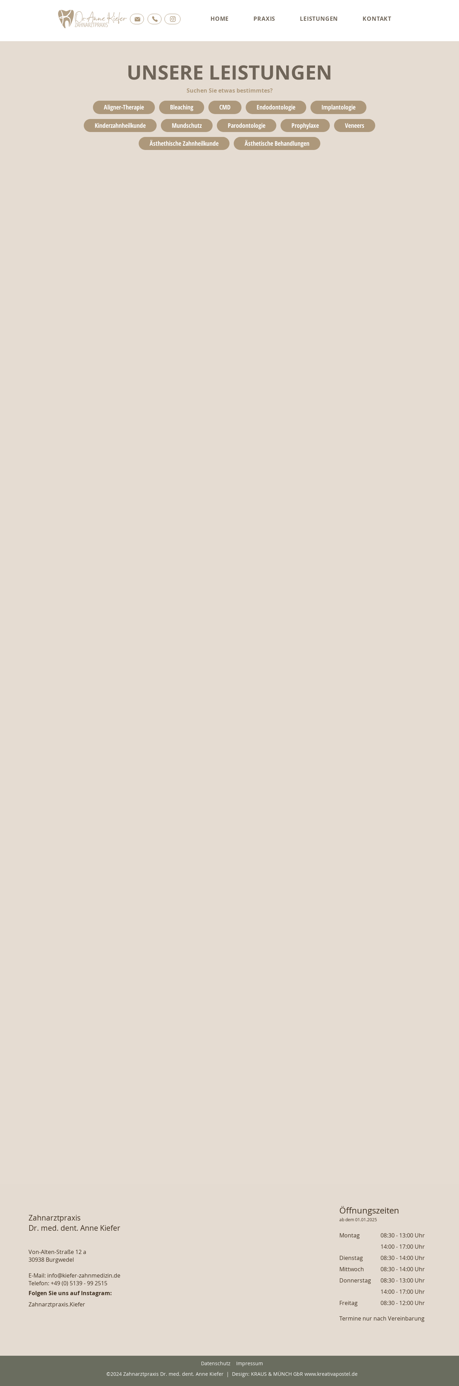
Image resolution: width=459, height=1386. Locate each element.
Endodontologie (275, 106)
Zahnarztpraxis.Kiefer (57, 1304)
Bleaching (181, 106)
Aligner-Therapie (123, 106)
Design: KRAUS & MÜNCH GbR (267, 1374)
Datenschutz (216, 1363)
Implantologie (338, 106)
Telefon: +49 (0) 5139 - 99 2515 (68, 1283)
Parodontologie (246, 125)
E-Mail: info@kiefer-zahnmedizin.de (74, 1275)
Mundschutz (186, 125)
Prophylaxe (305, 125)
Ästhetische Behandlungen (276, 143)
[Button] (137, 19)
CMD (225, 106)
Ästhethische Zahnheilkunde (184, 143)
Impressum (249, 1363)
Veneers (354, 125)
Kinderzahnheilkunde (120, 125)
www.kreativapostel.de (331, 1374)
